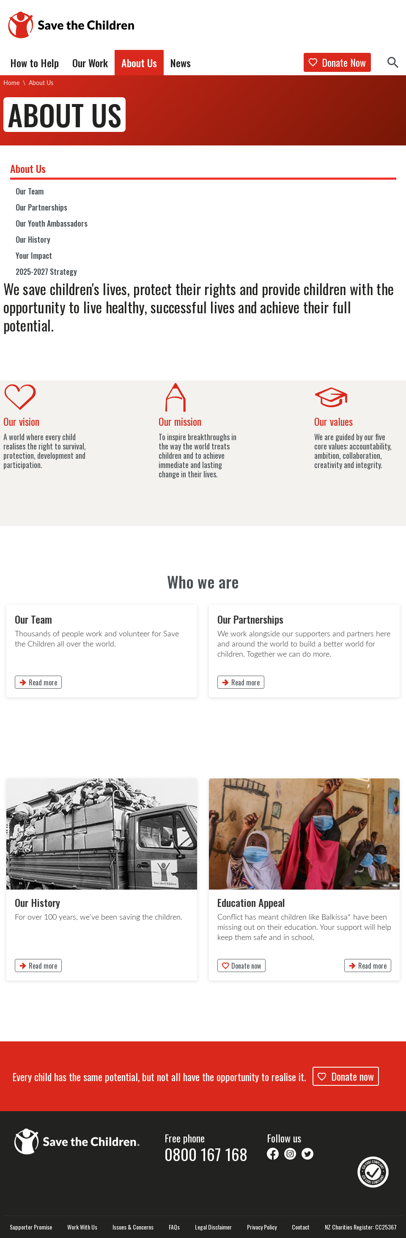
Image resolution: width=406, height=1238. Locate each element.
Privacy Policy (262, 1227)
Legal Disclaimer (213, 1227)
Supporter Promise (31, 1227)
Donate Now (337, 62)
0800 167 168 (206, 1154)
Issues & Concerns (133, 1227)
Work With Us (82, 1227)
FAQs (174, 1227)
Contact (301, 1227)
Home (11, 83)
